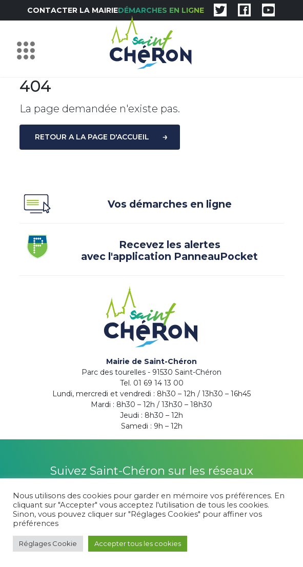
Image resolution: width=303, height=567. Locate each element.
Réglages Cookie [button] (48, 543)
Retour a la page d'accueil (92, 136)
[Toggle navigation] (28, 49)
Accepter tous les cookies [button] (137, 543)
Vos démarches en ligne (125, 206)
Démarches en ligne (161, 10)
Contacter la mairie (72, 10)
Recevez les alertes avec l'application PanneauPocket (138, 250)
